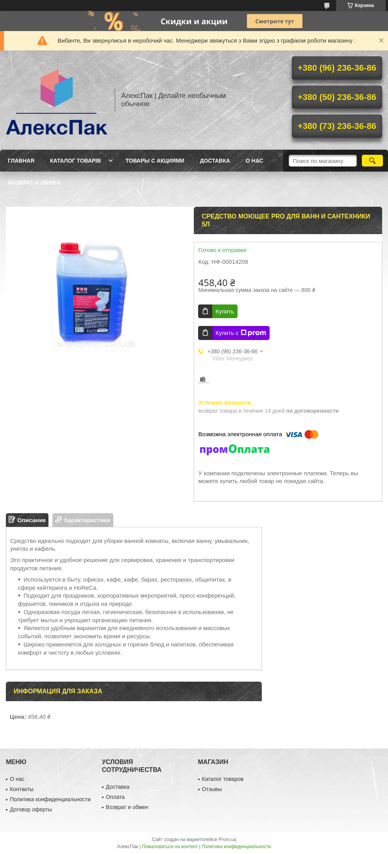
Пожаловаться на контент (170, 846)
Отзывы (212, 789)
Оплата (115, 797)
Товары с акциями (154, 161)
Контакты (21, 789)
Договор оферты (31, 809)
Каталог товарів (75, 161)
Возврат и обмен (34, 182)
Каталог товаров (223, 779)
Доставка (215, 161)
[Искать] (372, 161)
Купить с (240, 333)
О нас (254, 161)
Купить (224, 311)
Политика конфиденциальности (50, 799)
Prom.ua (227, 839)
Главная (21, 161)
